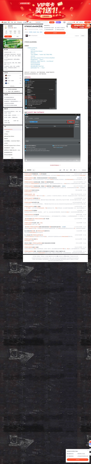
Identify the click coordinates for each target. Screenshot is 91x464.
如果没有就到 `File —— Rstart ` (38, 67)
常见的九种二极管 (9, 52)
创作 (87, 22)
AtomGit (19, 22)
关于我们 (34, 256)
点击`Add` (33, 56)
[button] (3, 43)
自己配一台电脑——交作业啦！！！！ (11, 115)
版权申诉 (68, 259)
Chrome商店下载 (53, 259)
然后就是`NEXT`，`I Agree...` (37, 59)
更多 (30, 22)
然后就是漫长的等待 (35, 62)
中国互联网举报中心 (45, 259)
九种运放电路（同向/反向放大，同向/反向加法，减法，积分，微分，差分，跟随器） (12, 56)
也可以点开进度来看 (35, 64)
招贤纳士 (39, 256)
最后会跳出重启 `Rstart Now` (37, 66)
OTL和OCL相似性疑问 (12, 89)
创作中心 (81, 22)
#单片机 (30, 32)
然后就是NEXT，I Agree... (9, 147)
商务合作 (43, 256)
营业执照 (76, 259)
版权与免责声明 (63, 259)
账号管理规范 (58, 259)
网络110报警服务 (39, 259)
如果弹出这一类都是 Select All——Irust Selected (13, 150)
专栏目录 (84, 170)
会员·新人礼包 (71, 22)
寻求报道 (47, 256)
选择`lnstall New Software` (37, 51)
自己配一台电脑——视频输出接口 (11, 117)
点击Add (6, 143)
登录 (64, 22)
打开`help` (33, 49)
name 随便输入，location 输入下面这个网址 (13, 140)
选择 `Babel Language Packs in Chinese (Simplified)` (43, 57)
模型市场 (26, 22)
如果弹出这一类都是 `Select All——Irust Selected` (42, 61)
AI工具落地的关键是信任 (9, 97)
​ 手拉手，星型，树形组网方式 (14, 91)
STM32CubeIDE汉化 (32, 47)
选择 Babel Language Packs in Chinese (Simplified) (13, 145)
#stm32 (34, 32)
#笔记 (41, 32)
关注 (34, 170)
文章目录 (7, 131)
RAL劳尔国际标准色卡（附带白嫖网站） (12, 60)
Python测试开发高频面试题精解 (10, 105)
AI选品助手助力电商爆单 (9, 103)
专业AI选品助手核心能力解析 (10, 99)
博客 (9, 22)
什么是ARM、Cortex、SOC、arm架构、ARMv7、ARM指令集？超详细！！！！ (12, 68)
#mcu (38, 32)
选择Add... (6, 138)
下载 (12, 22)
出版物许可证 (72, 259)
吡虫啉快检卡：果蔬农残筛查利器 (12, 101)
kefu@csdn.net (61, 256)
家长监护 (34, 259)
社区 (15, 22)
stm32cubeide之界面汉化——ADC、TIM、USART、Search (12, 112)
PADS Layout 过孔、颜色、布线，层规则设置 (12, 63)
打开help (6, 134)
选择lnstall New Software (9, 136)
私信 (17, 36)
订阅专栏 (82, 35)
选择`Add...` (33, 52)
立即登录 (55, 32)
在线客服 (67, 256)
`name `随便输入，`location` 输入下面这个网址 (41, 54)
